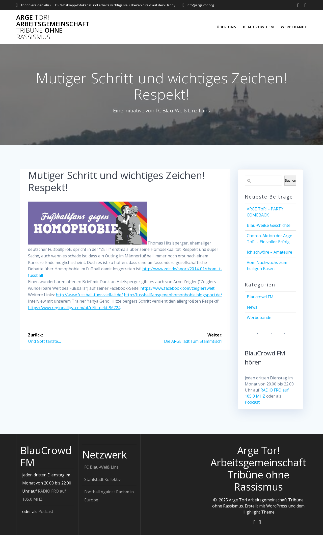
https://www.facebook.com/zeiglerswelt (177, 288)
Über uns (226, 27)
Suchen (290, 180)
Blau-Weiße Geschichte (268, 225)
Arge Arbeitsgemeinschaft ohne (53, 27)
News (252, 307)
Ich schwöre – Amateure (269, 252)
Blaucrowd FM (258, 27)
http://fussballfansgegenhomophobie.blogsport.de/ (173, 295)
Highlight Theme (259, 512)
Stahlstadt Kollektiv (102, 479)
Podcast (252, 402)
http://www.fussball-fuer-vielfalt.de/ (89, 295)
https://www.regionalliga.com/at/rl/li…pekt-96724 (74, 307)
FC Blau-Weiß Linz (101, 467)
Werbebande (294, 27)
